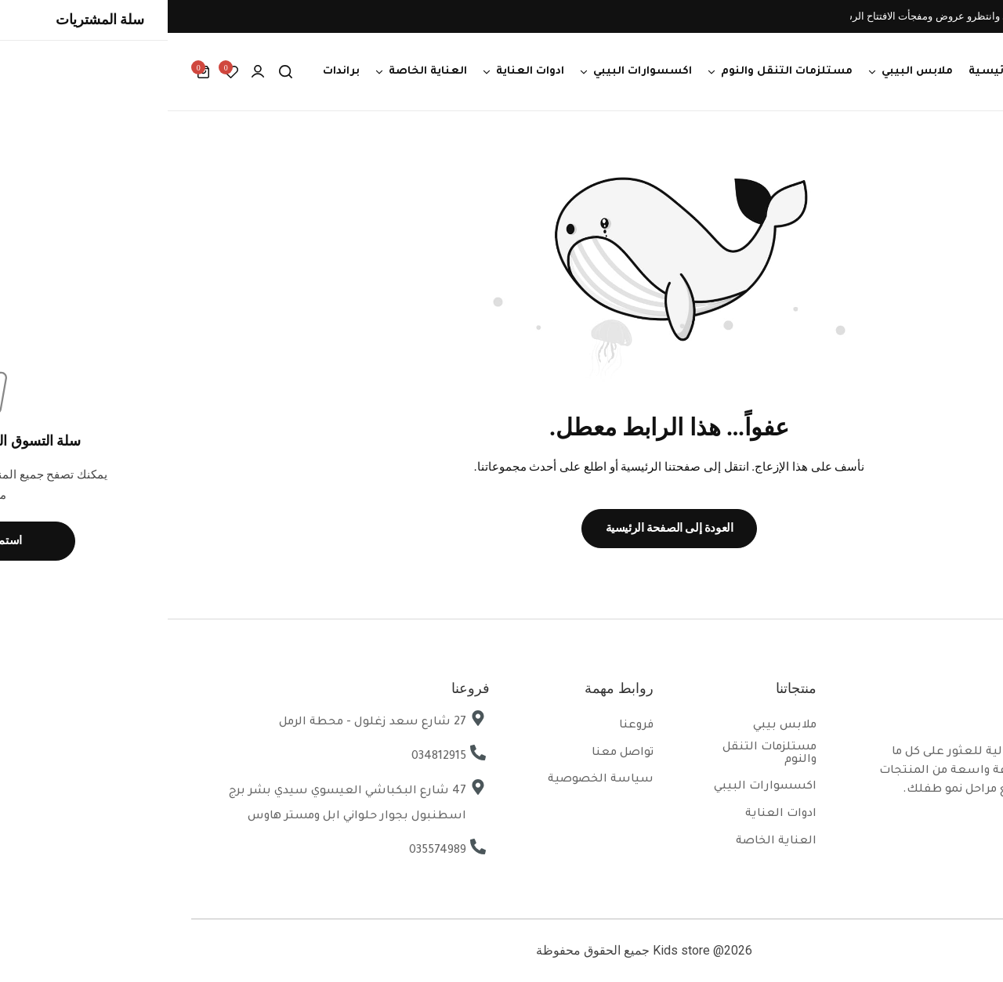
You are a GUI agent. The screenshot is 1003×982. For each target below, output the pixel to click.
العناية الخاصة (260, 72)
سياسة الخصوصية (433, 780)
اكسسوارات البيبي (474, 72)
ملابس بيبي (617, 726)
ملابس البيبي (749, 72)
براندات (173, 72)
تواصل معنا (455, 753)
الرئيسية (825, 72)
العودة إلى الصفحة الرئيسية (502, 528)
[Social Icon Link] (963, 827)
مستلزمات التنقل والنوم (619, 72)
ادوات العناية (362, 72)
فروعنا (468, 726)
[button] (62, 72)
